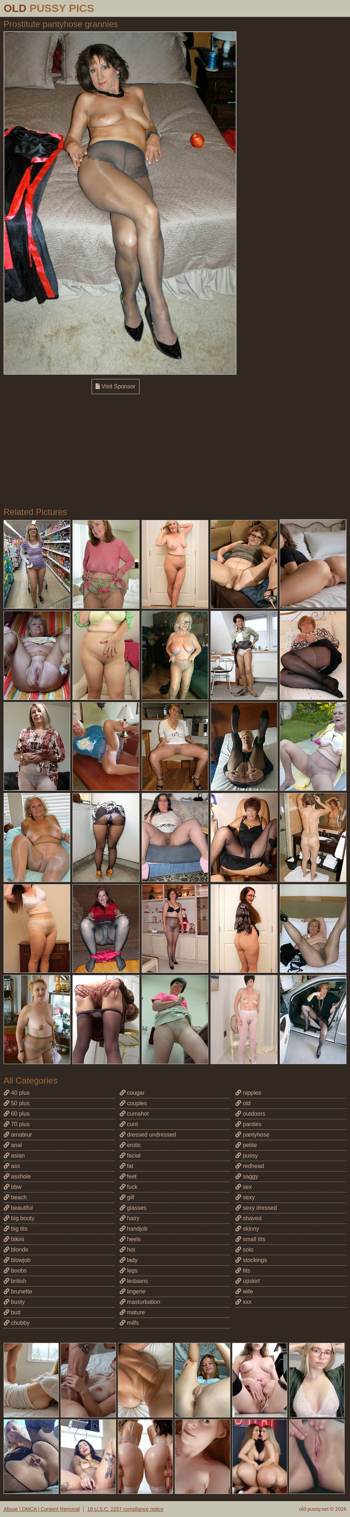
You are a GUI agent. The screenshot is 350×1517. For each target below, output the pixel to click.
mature (132, 1312)
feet (128, 1176)
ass (12, 1166)
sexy (244, 1197)
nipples (248, 1093)
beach (15, 1197)
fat (126, 1166)
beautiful (18, 1208)
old (243, 1103)
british (15, 1281)
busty (14, 1302)
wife (244, 1291)
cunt (129, 1124)
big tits (16, 1229)
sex (243, 1187)
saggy (246, 1176)
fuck (129, 1187)
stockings (251, 1260)
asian (14, 1155)
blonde (16, 1250)
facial (130, 1155)
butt (12, 1312)
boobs (15, 1270)
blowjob (17, 1260)
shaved (248, 1218)
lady (129, 1260)
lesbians (134, 1281)
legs (129, 1270)
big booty (19, 1218)
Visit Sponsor (115, 386)
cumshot (134, 1114)
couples (133, 1103)
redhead (249, 1166)
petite (246, 1145)
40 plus (17, 1093)
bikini (14, 1239)
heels (130, 1239)
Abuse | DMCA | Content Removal (42, 1509)
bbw (13, 1187)
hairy (129, 1218)
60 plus (17, 1114)
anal (13, 1145)
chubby (17, 1323)
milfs (129, 1323)
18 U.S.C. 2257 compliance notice (125, 1509)
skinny (247, 1229)
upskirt (247, 1281)
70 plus (17, 1124)
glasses (133, 1208)
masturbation (140, 1302)
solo (244, 1250)
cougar (132, 1093)
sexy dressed (256, 1208)
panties (248, 1124)
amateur (18, 1135)
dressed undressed (148, 1135)
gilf (127, 1197)
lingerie (133, 1291)
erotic (130, 1145)
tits (242, 1270)
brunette (18, 1291)
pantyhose (252, 1135)
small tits (250, 1239)
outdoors (250, 1114)
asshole (17, 1176)
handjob (133, 1229)
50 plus (17, 1103)
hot (127, 1250)
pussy (246, 1155)
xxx (243, 1302)
